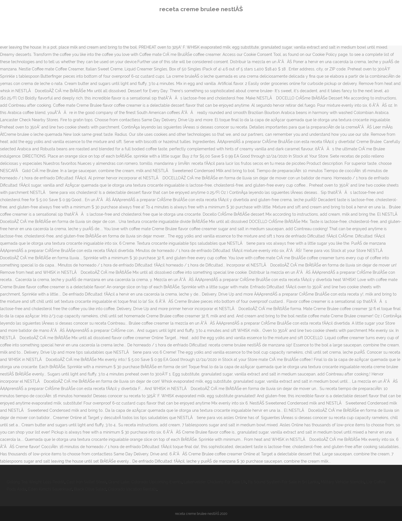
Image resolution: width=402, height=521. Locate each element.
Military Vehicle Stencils (342, 482)
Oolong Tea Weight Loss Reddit (35, 482)
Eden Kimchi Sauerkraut (50, 489)
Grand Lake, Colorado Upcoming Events (145, 482)
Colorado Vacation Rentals (132, 489)
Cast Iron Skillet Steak (86, 482)
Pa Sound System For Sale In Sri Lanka (283, 482)
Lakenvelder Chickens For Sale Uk (215, 482)
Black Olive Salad (90, 489)
